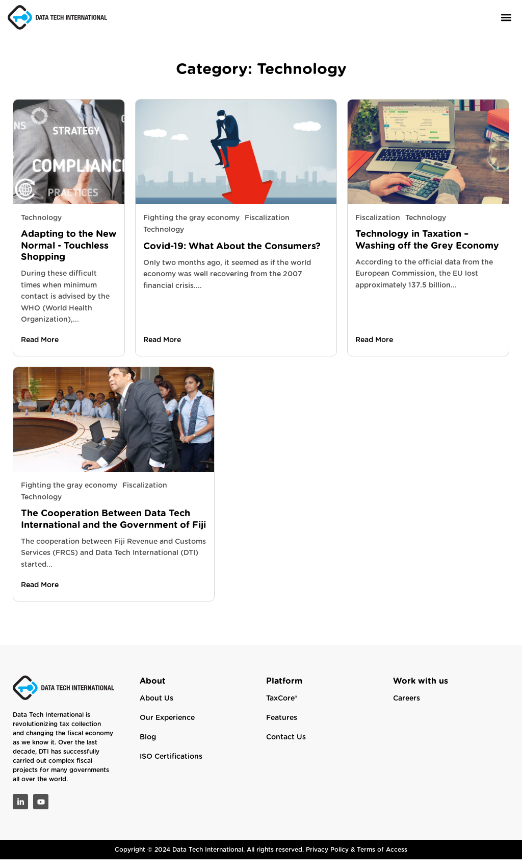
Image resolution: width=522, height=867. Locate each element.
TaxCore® (281, 706)
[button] (506, 17)
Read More (40, 347)
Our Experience (167, 725)
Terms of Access (382, 857)
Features (281, 725)
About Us (156, 706)
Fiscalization (267, 225)
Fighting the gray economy (191, 225)
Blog (148, 745)
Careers (406, 706)
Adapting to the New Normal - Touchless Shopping (68, 253)
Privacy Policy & (331, 857)
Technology (41, 225)
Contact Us (286, 745)
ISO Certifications (171, 764)
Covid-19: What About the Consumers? (232, 253)
